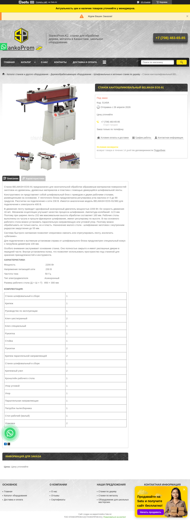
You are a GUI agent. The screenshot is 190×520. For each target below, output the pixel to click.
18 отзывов (145, 2)
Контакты (60, 62)
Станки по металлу (108, 495)
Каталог (26, 62)
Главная (9, 62)
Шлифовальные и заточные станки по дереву (117, 74)
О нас (44, 62)
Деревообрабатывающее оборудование (71, 74)
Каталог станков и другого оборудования (27, 74)
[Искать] (181, 62)
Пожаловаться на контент (114, 517)
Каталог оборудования (15, 495)
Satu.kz (108, 514)
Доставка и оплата (85, 62)
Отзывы (55, 495)
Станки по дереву (107, 491)
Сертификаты (58, 499)
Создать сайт (41, 2)
